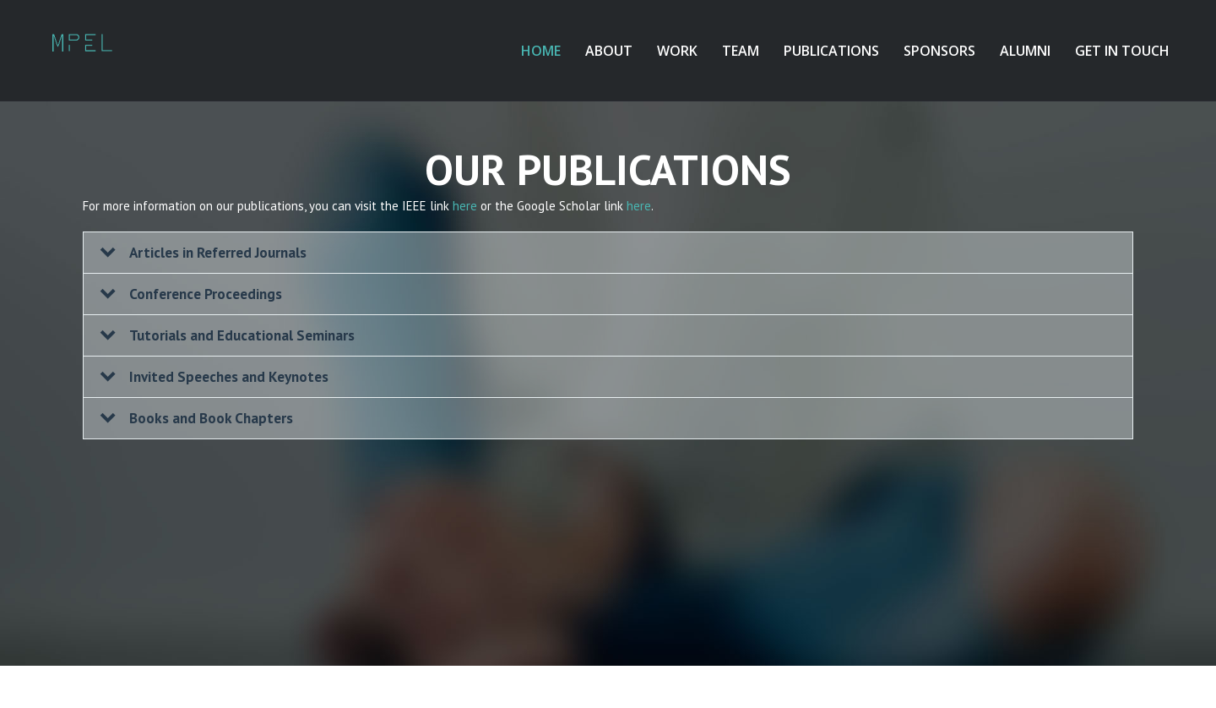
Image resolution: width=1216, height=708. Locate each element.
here (465, 206)
